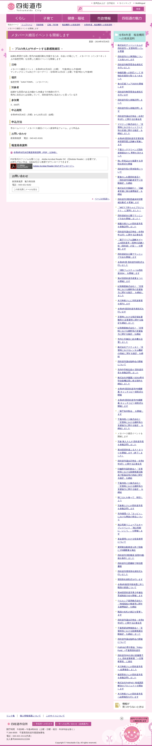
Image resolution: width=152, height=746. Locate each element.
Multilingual (140, 3)
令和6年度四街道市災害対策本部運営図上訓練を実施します (131, 141)
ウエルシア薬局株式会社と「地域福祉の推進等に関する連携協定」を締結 (130, 604)
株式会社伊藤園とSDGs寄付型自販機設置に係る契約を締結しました (131, 381)
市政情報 (39, 25)
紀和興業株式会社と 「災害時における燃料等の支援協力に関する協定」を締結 (130, 331)
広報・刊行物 (52, 25)
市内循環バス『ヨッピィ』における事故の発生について (130, 517)
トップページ (26, 25)
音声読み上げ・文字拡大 (104, 3)
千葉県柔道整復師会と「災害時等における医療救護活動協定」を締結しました (130, 631)
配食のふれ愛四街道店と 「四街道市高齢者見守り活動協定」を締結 (130, 180)
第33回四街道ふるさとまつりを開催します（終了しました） (130, 453)
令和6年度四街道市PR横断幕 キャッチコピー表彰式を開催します (130, 403)
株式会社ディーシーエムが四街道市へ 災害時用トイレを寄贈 (130, 48)
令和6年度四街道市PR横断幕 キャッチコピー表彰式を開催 (130, 392)
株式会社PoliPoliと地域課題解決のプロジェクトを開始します (130, 686)
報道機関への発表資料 (71, 25)
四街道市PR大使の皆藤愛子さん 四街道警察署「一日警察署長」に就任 (130, 658)
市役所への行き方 (44, 724)
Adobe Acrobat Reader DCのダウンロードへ (42, 166)
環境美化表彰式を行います (130, 579)
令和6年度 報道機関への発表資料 (98, 25)
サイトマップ (125, 3)
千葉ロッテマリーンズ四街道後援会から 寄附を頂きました (130, 152)
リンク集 (10, 716)
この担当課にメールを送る (25, 189)
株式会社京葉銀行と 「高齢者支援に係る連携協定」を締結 (130, 191)
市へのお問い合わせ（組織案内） (74, 724)
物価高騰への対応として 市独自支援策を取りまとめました (130, 76)
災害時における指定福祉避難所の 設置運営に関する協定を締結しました (130, 320)
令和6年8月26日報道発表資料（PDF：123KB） (35, 152)
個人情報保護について (30, 716)
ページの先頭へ (102, 199)
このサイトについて (55, 716)
